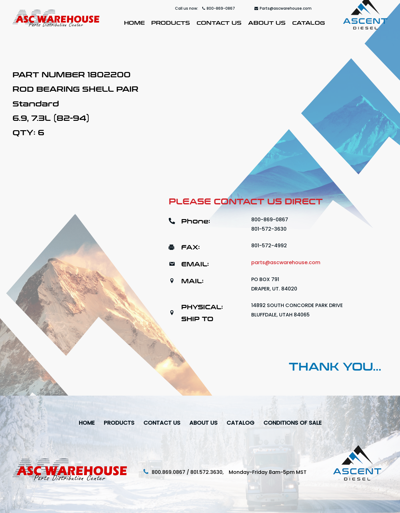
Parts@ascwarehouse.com (283, 8)
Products (170, 22)
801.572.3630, (209, 472)
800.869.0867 (168, 472)
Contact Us (219, 22)
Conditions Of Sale (292, 423)
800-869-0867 (218, 8)
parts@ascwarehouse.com (285, 262)
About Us (267, 22)
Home (134, 22)
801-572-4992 (269, 245)
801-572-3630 (269, 229)
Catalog (308, 22)
